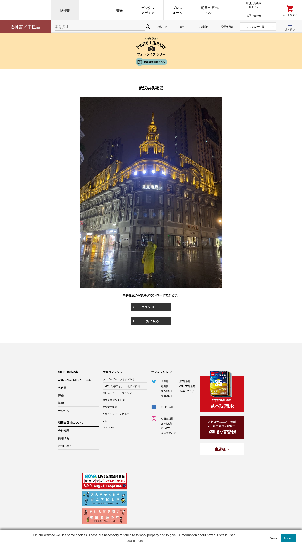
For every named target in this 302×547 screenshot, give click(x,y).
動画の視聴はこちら (151, 62)
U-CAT (106, 420)
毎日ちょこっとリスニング (117, 393)
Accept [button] (289, 538)
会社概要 (63, 430)
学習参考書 (227, 26)
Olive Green (109, 427)
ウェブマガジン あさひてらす (119, 379)
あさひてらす (186, 391)
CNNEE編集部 (187, 386)
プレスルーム (177, 10)
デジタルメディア (147, 10)
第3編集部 (166, 396)
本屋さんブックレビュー (116, 413)
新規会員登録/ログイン (253, 4)
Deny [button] (273, 538)
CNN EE (93, 10)
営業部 (164, 381)
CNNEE (165, 428)
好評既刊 (203, 26)
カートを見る (290, 14)
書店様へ (222, 449)
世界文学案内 (110, 407)
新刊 (182, 26)
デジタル (63, 410)
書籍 (119, 10)
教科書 (65, 10)
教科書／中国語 (25, 26)
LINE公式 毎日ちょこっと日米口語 (121, 386)
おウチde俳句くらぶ (114, 400)
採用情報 (63, 438)
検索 (148, 26)
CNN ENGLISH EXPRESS (74, 380)
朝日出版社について (210, 10)
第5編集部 (185, 381)
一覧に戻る (151, 321)
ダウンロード (151, 307)
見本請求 (290, 29)
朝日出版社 (25, 10)
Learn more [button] (134, 540)
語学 (61, 403)
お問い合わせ (254, 15)
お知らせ (162, 26)
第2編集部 (166, 391)
